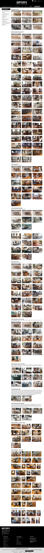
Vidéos (26, 6)
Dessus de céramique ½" (6, 546)
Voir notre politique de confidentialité (36, 549)
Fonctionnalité (24, 552)
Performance (20, 552)
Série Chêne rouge (33, 538)
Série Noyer (32, 536)
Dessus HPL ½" (4, 21)
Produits (10, 6)
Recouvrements (17, 6)
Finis (22, 6)
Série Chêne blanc (33, 539)
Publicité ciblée (15, 552)
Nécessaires (29, 552)
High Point (3, 24)
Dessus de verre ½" (5, 19)
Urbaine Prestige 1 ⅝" (5, 14)
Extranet (38, 1)
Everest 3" (3, 17)
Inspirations (5, 6)
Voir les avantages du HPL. (31, 394)
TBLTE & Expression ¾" (6, 10)
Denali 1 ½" (4, 12)
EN (41, 1)
